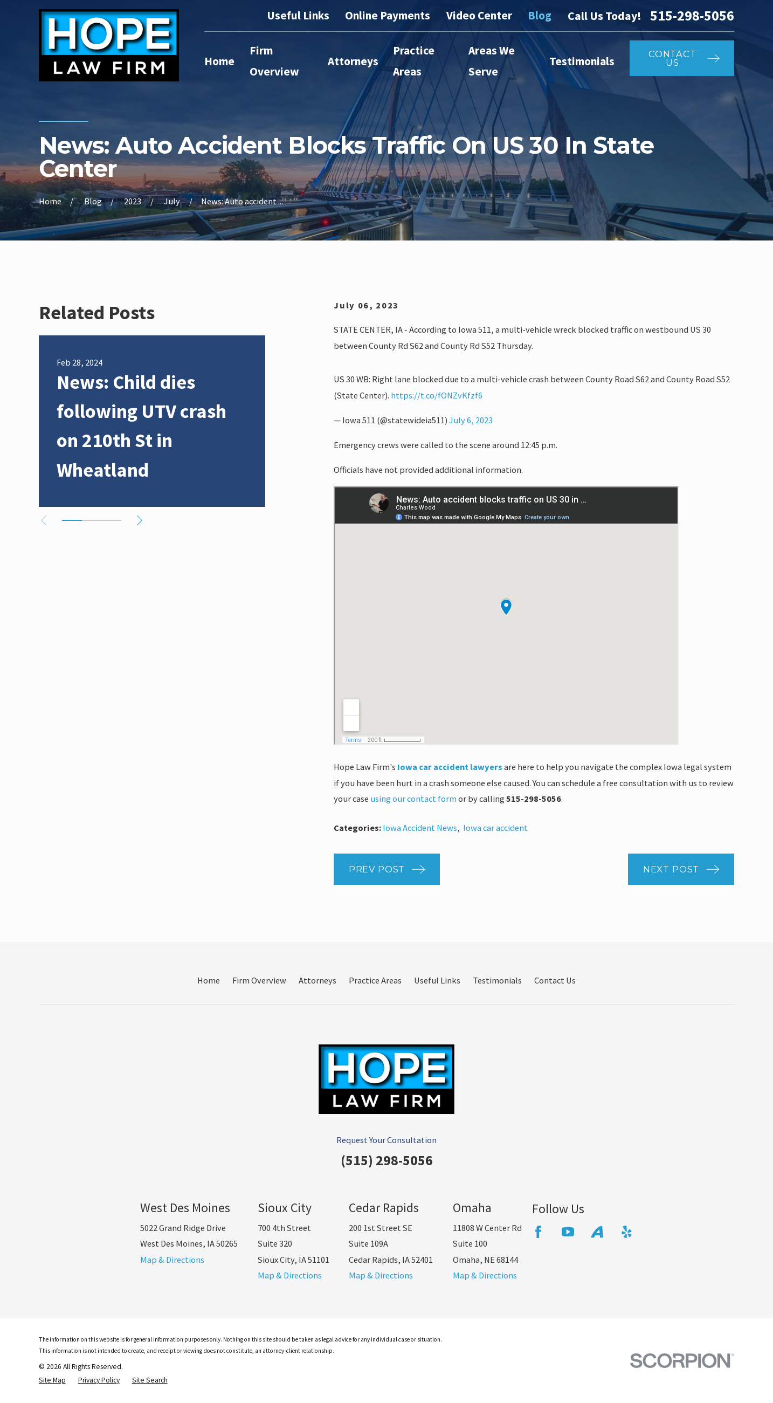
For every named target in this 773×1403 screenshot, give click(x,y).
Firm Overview (259, 980)
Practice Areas (375, 980)
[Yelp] (626, 1232)
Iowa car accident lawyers (449, 766)
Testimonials (497, 980)
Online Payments (387, 15)
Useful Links (298, 15)
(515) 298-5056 (387, 1160)
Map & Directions (172, 1259)
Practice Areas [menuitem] (413, 60)
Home (208, 980)
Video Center (479, 15)
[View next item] (139, 520)
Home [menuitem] (219, 61)
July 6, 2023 (471, 420)
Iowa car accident (495, 827)
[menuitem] (52, 1380)
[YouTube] (568, 1232)
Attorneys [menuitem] (353, 61)
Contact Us (555, 980)
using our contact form (413, 798)
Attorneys (317, 980)
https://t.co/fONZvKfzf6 (436, 395)
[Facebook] (538, 1232)
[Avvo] (597, 1232)
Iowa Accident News (420, 827)
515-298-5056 (692, 16)
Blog (539, 15)
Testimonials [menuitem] (582, 61)
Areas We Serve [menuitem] (491, 60)
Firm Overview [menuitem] (274, 60)
